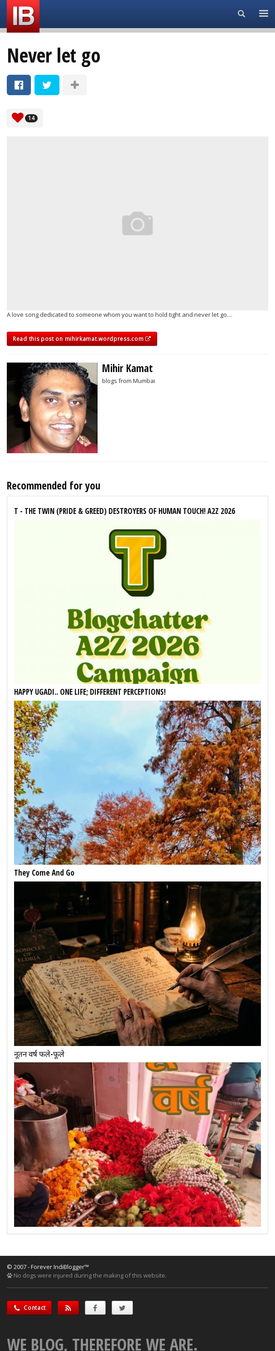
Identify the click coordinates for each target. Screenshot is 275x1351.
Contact (29, 1308)
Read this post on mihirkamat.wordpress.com (82, 339)
